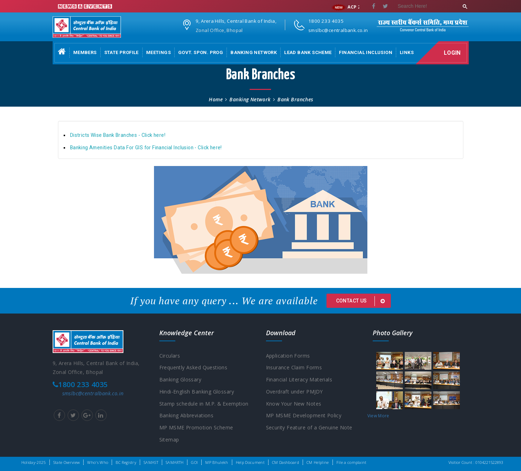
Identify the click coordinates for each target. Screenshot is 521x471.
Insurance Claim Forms (294, 367)
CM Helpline (318, 462)
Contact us (362, 301)
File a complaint (351, 462)
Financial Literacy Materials (299, 379)
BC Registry (126, 462)
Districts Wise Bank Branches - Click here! (117, 135)
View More (378, 416)
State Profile (121, 52)
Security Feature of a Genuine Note (309, 428)
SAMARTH (175, 462)
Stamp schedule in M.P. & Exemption (204, 404)
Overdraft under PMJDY (294, 392)
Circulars (169, 355)
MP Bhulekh (216, 462)
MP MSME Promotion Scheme (196, 428)
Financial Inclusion (365, 52)
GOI (194, 462)
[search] (429, 6)
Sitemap (169, 440)
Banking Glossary (180, 379)
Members (85, 52)
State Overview (66, 462)
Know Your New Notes (294, 404)
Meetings (158, 52)
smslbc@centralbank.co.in (93, 393)
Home (216, 99)
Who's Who (97, 462)
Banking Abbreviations (186, 416)
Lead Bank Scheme (307, 52)
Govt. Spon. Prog (200, 52)
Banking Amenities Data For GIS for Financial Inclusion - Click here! (146, 147)
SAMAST (151, 462)
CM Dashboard (285, 462)
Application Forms (288, 355)
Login (452, 52)
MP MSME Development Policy (304, 416)
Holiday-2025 (33, 462)
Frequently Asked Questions (193, 367)
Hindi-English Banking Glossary (196, 392)
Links (407, 52)
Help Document (250, 462)
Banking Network (253, 52)
